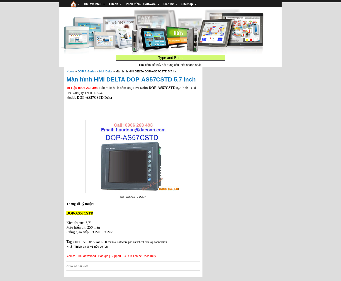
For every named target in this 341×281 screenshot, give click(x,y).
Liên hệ (168, 4)
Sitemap (187, 4)
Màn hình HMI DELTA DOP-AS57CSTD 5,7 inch (131, 79)
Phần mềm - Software (141, 4)
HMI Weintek (92, 4)
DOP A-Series (87, 71)
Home (70, 71)
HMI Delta (105, 71)
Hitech (113, 4)
